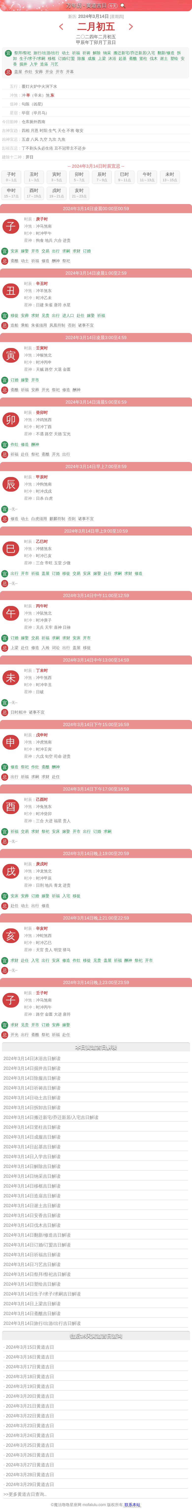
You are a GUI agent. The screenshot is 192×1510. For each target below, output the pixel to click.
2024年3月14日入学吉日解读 (32, 1156)
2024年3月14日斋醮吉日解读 (32, 1313)
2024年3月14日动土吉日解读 (32, 1097)
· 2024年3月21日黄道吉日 (28, 1406)
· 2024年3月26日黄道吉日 (28, 1455)
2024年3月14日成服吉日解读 (32, 1137)
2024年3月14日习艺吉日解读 (32, 1264)
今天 (112, 6)
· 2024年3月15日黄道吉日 (28, 1347)
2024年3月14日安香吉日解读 (32, 1215)
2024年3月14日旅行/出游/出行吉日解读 (42, 1323)
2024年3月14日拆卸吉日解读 (32, 1107)
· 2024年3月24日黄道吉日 (28, 1435)
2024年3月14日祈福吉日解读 (32, 1254)
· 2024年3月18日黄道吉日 (28, 1376)
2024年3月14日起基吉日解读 (32, 1146)
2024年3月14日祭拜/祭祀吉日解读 (37, 1274)
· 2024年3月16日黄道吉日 (28, 1357)
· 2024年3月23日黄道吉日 (28, 1425)
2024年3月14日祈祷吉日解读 (32, 1088)
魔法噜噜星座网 (67, 1505)
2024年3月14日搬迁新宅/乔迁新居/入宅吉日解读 (50, 1117)
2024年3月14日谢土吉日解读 (32, 1205)
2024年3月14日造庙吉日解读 (32, 1195)
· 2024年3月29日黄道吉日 (28, 1484)
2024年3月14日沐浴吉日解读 (32, 1058)
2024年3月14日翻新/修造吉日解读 (37, 1235)
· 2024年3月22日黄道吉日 (28, 1415)
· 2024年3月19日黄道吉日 (28, 1386)
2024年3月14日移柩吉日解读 (32, 1186)
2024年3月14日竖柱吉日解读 (32, 1127)
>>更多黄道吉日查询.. (25, 1494)
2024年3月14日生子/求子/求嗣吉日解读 (42, 1294)
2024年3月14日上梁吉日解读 (32, 1303)
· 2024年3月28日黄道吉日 (28, 1474)
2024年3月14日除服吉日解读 (32, 1078)
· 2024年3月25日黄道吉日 (28, 1445)
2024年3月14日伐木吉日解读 (32, 1225)
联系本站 (132, 1505)
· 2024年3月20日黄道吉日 (28, 1396)
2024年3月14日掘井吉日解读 (32, 1068)
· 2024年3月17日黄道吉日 (28, 1366)
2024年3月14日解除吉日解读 (32, 1166)
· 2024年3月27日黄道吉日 (28, 1464)
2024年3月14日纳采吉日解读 (32, 1176)
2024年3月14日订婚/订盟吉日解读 (37, 1244)
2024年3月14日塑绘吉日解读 (32, 1284)
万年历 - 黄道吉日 (86, 5)
